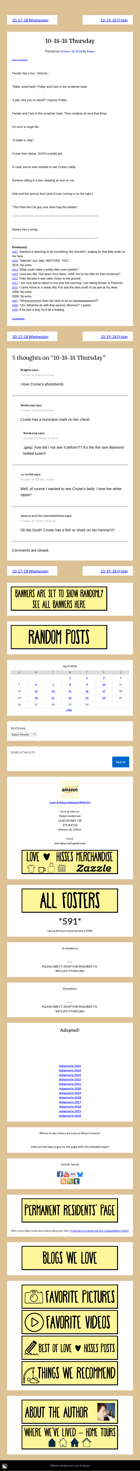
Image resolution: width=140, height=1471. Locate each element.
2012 (15, 278)
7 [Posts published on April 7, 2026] (53, 684)
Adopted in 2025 (70, 1066)
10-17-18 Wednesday (30, 20)
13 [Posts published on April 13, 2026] (36, 691)
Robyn (92, 51)
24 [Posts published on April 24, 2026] (103, 698)
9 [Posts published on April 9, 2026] (87, 684)
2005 (15, 309)
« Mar (69, 710)
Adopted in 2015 (70, 1111)
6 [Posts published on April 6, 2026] (36, 684)
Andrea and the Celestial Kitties (42, 516)
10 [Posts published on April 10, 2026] (103, 684)
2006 (15, 305)
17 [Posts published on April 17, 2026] (103, 691)
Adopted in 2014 (70, 1116)
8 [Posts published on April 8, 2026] (70, 684)
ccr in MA (27, 474)
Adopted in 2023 (70, 1075)
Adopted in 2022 (70, 1079)
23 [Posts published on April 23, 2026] (86, 698)
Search (120, 762)
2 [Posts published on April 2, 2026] (87, 677)
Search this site (23, 752)
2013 (15, 274)
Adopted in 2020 (70, 1088)
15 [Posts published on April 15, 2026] (70, 691)
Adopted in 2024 (70, 1070)
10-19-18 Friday (114, 20)
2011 (15, 283)
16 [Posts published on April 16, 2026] (86, 691)
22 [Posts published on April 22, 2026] (70, 698)
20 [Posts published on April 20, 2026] (36, 698)
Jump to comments (20, 60)
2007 (15, 300)
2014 (15, 269)
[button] (4, 1466)
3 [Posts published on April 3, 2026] (104, 677)
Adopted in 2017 (70, 1102)
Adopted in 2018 (70, 1097)
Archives (18, 728)
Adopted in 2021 (70, 1084)
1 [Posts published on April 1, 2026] (70, 677)
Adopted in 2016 (70, 1106)
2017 (15, 251)
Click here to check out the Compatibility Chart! (100, 1231)
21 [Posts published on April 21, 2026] (53, 698)
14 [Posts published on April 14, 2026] (53, 691)
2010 (15, 287)
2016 (15, 260)
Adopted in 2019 (70, 1093)
